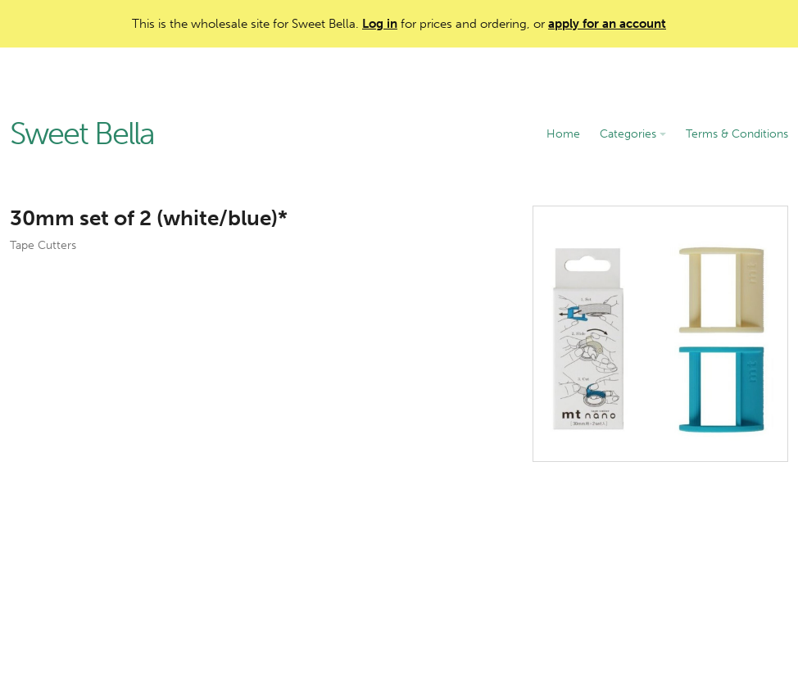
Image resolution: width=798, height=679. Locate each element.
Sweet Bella (82, 134)
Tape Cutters (43, 245)
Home (563, 134)
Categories (633, 134)
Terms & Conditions (737, 134)
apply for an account (607, 23)
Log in (379, 23)
